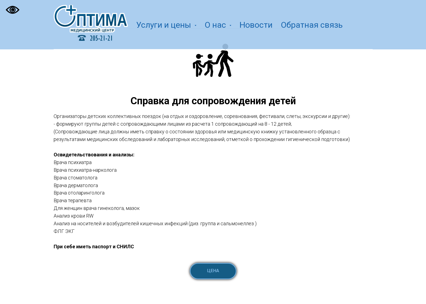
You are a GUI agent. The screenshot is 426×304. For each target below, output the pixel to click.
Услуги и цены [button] (164, 25)
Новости (256, 25)
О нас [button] (216, 25)
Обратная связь (312, 25)
